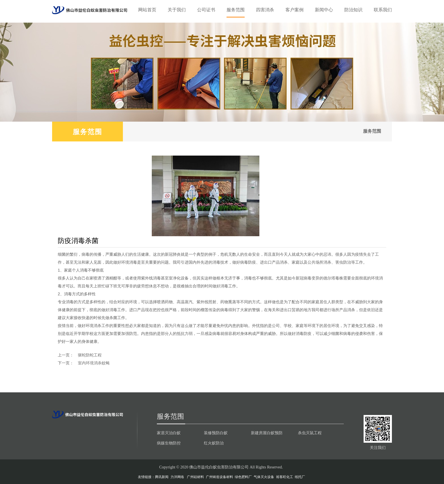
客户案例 (294, 9)
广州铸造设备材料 (219, 477)
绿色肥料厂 (243, 477)
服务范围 (236, 9)
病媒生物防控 (169, 443)
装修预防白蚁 (216, 433)
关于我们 (177, 9)
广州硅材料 (195, 477)
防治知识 (353, 9)
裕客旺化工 (284, 477)
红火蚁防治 (214, 443)
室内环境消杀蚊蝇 (94, 363)
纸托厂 (300, 477)
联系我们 (383, 9)
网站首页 (147, 9)
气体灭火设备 (264, 477)
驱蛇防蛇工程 (90, 355)
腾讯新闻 (161, 477)
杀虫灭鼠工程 (310, 433)
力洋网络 (177, 477)
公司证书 (206, 9)
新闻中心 (324, 9)
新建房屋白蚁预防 (267, 433)
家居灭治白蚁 (169, 433)
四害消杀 (265, 9)
